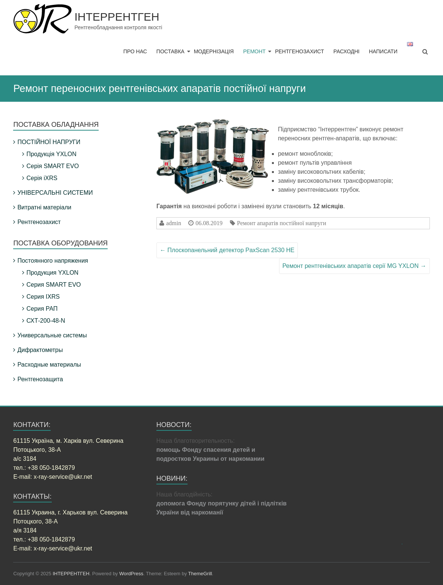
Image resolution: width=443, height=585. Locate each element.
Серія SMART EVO (52, 166)
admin (173, 223)
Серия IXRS (43, 296)
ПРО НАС (135, 51)
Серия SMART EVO (53, 284)
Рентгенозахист (38, 222)
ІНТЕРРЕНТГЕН (116, 17)
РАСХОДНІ (346, 51)
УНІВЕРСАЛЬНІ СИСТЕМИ (55, 192)
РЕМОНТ (254, 51)
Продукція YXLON (51, 154)
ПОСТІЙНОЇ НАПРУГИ (48, 142)
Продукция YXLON (52, 272)
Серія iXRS (41, 178)
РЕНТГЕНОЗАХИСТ (299, 51)
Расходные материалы (49, 364)
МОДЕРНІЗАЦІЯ (214, 51)
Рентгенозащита (40, 379)
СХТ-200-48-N (45, 320)
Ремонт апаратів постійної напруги (281, 223)
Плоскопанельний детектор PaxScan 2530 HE (227, 250)
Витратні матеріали (44, 207)
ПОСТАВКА (170, 51)
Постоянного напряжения (52, 260)
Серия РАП (41, 308)
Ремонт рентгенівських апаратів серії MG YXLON (354, 266)
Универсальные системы (52, 335)
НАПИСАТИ (383, 51)
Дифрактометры (40, 350)
